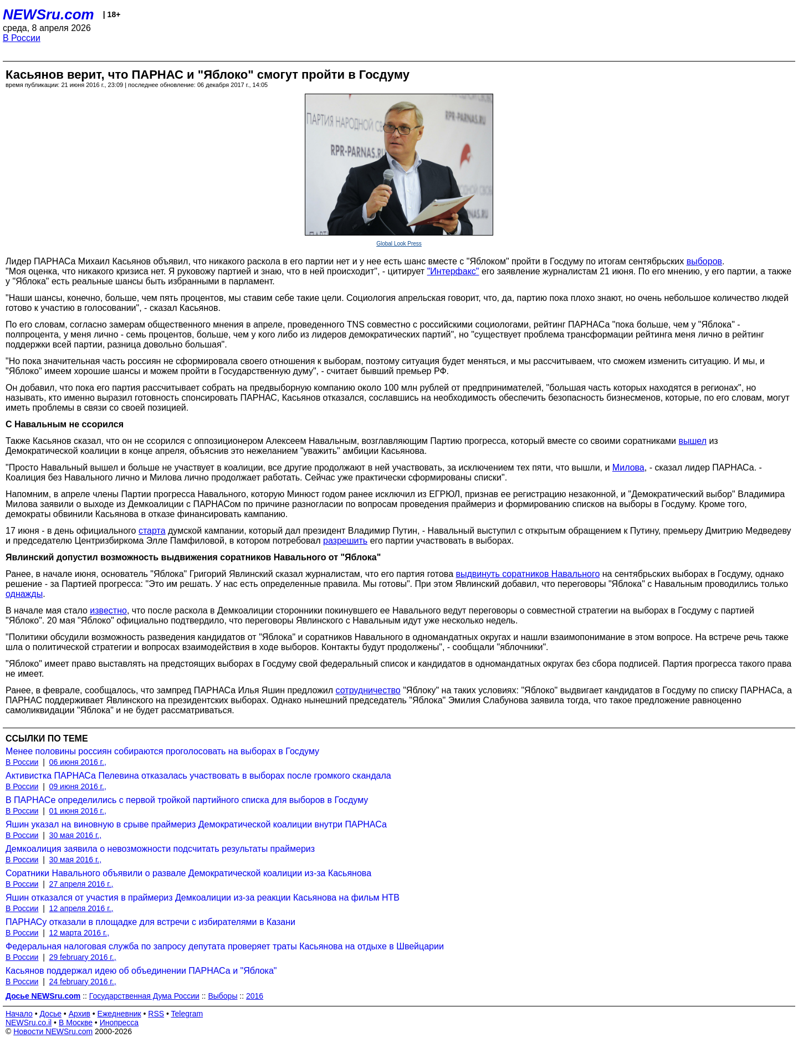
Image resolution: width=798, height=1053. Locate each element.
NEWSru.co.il (29, 1022)
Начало (19, 1013)
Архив (79, 1013)
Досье (50, 1013)
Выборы (222, 995)
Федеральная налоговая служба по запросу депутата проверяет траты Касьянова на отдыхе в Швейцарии (225, 946)
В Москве (76, 1022)
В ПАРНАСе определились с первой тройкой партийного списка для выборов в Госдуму (187, 800)
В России (21, 38)
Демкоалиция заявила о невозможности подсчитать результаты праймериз (160, 848)
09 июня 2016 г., (77, 786)
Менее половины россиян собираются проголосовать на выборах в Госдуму (162, 751)
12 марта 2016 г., (79, 932)
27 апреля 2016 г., (81, 884)
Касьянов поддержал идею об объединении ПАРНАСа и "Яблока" (141, 970)
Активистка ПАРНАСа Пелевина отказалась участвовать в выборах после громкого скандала (198, 775)
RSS (156, 1013)
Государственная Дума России (144, 995)
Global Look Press (399, 244)
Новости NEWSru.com (53, 1031)
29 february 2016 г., (82, 957)
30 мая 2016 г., (75, 835)
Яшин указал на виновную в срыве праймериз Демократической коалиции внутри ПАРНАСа (196, 824)
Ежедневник (119, 1013)
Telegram (187, 1013)
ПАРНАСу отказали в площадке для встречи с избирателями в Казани (150, 922)
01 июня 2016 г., (77, 810)
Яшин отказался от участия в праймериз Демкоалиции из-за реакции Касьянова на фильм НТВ (203, 897)
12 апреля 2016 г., (81, 908)
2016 (254, 995)
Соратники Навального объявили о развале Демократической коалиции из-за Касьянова (188, 873)
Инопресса (119, 1022)
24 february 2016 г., (82, 981)
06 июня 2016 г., (77, 762)
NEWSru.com (48, 14)
